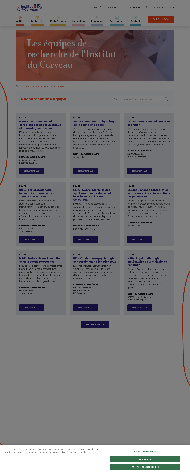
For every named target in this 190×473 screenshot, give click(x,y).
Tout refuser (145, 459)
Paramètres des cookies (145, 451)
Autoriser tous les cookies (145, 467)
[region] (95, 459)
